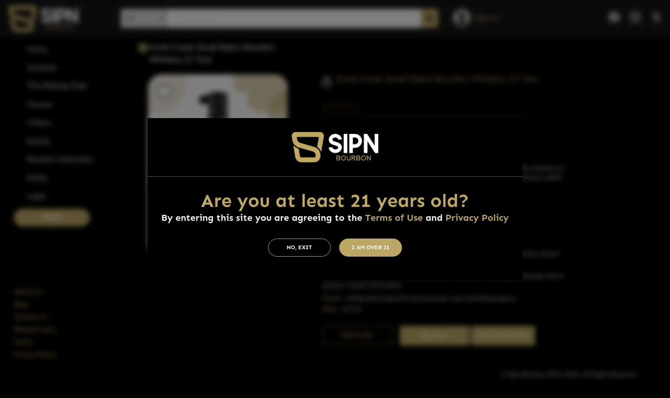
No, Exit (299, 247)
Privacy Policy (477, 217)
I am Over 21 (371, 247)
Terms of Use (393, 217)
